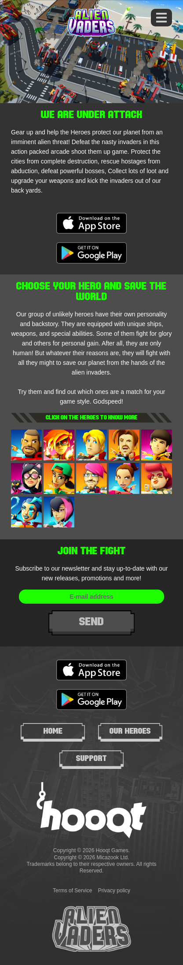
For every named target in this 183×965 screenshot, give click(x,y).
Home (53, 731)
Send (91, 621)
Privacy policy (114, 890)
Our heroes (130, 731)
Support (91, 758)
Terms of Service (72, 890)
